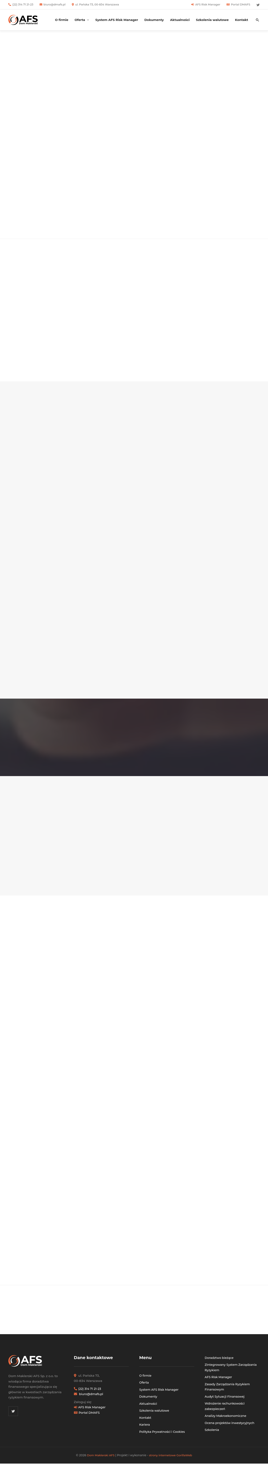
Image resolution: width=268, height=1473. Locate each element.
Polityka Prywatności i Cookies (163, 1437)
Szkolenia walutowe (212, 20)
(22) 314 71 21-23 (22, 4)
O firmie (61, 20)
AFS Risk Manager (207, 4)
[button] (257, 20)
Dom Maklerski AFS (99, 1461)
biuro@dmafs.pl (55, 4)
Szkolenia (212, 1436)
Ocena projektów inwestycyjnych (231, 1428)
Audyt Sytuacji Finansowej (226, 1402)
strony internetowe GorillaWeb (171, 1461)
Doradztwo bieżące (220, 1363)
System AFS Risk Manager (116, 20)
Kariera (144, 1430)
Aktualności (179, 20)
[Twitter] (258, 4)
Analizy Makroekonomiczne (227, 1422)
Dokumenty (154, 20)
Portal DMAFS (240, 4)
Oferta (80, 20)
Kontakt (241, 20)
